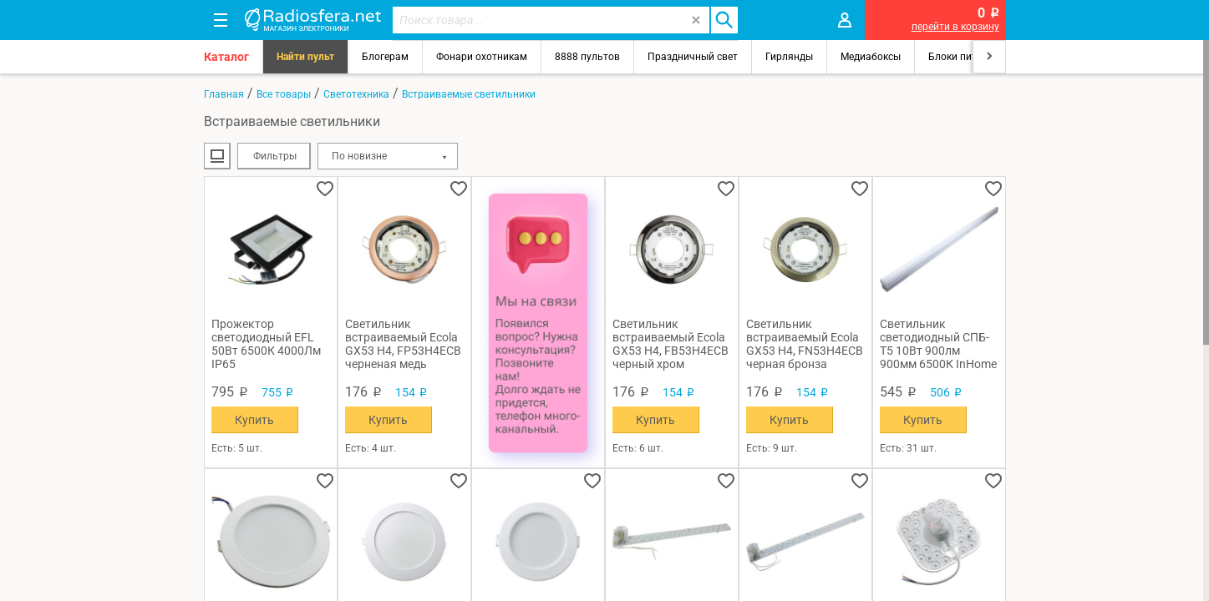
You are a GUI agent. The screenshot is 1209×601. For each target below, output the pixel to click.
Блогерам (385, 57)
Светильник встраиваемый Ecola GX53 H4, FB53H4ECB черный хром (670, 344)
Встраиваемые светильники (469, 94)
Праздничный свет (693, 57)
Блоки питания (964, 57)
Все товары (284, 94)
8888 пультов (587, 57)
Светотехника (356, 94)
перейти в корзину (955, 27)
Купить (254, 420)
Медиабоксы (871, 57)
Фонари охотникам (481, 57)
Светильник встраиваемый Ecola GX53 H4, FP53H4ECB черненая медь (403, 344)
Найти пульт (305, 57)
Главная (224, 94)
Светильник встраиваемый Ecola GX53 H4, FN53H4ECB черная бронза (804, 344)
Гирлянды (789, 57)
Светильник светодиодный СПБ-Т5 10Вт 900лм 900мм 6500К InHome (938, 344)
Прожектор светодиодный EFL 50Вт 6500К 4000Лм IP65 (266, 344)
